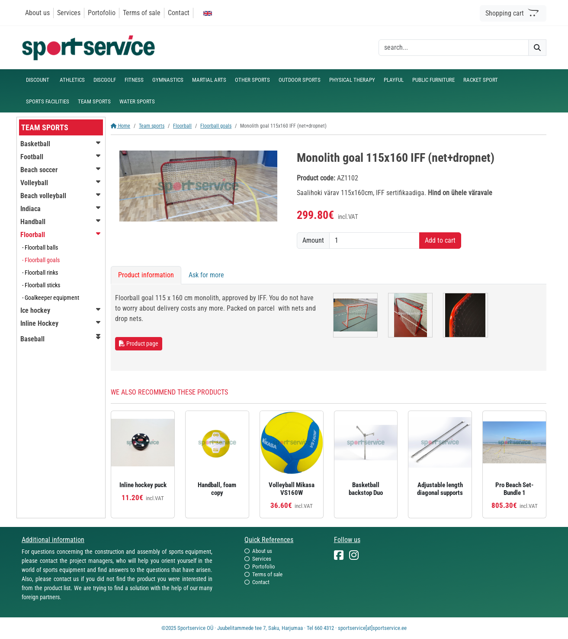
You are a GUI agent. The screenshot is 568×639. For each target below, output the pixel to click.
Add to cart (440, 240)
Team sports (151, 126)
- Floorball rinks (40, 272)
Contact (178, 13)
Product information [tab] (146, 275)
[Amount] (374, 240)
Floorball (182, 126)
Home (120, 126)
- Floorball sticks (41, 285)
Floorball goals (215, 126)
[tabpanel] (328, 327)
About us (37, 13)
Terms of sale (141, 13)
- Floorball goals (41, 260)
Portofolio (102, 13)
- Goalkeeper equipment (50, 297)
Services (68, 13)
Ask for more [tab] (206, 275)
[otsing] (454, 47)
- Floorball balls (40, 247)
